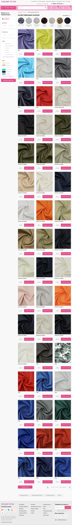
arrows (63, 3)
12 (63, 487)
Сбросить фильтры (8, 80)
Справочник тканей (47, 510)
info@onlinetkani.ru (61, 520)
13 (65, 487)
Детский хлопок (23, 495)
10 (60, 487)
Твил (19, 50)
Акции (44, 506)
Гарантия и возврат (51, 1)
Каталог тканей (8, 7)
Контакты (68, 1)
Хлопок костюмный (22, 135)
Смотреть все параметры (8, 56)
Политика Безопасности (6, 522)
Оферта (33, 510)
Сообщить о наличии (29, 54)
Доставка (21, 508)
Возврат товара (34, 508)
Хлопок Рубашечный (59, 107)
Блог (64, 1)
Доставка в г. (41, 3)
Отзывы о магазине (23, 506)
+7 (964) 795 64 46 (57, 3)
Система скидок (41, 1)
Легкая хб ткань (50, 495)
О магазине (34, 1)
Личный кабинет (22, 510)
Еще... (59, 495)
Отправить (67, 507)
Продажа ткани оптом (36, 506)
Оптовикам (59, 1)
